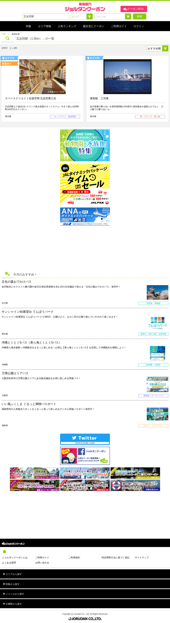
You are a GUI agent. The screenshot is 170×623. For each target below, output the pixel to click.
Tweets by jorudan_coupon (85, 443)
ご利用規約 (74, 557)
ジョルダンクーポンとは (15, 557)
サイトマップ (142, 557)
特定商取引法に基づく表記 (115, 557)
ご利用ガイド (42, 557)
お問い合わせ (42, 562)
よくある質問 (9, 562)
